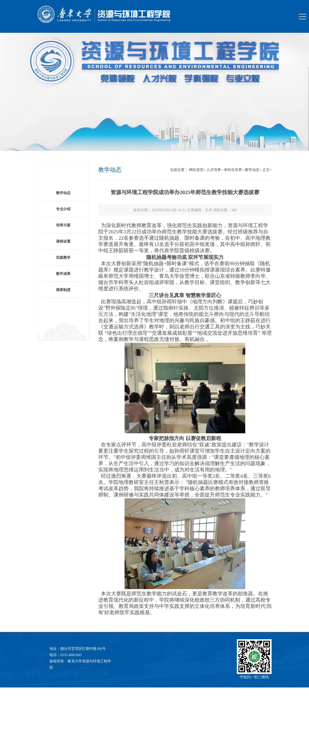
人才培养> (214, 170)
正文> (267, 170)
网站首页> (197, 170)
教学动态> (253, 170)
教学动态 (63, 193)
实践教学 (63, 257)
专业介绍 (63, 209)
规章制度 (63, 290)
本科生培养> (234, 170)
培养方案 (63, 225)
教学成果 (63, 274)
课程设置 (63, 241)
